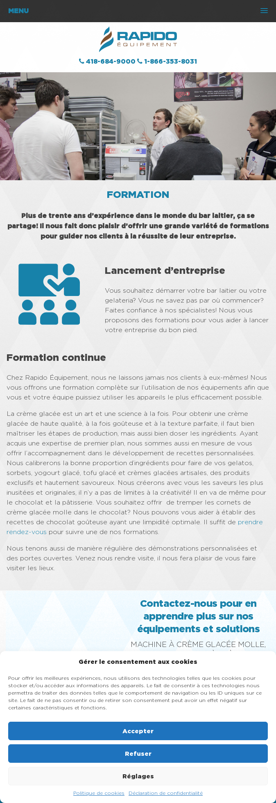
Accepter (138, 730)
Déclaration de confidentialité (166, 793)
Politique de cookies (98, 793)
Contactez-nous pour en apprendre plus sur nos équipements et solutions (198, 616)
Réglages (138, 776)
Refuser (138, 753)
